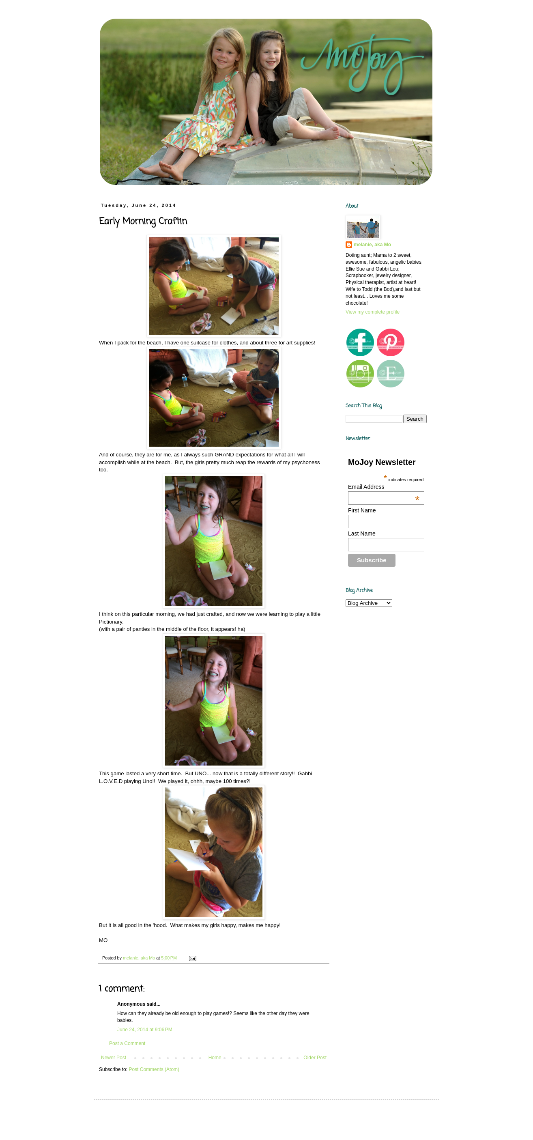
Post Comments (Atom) (154, 1069)
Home (214, 1057)
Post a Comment (127, 1043)
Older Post (315, 1057)
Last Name (362, 533)
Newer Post (113, 1057)
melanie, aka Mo (372, 244)
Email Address (383, 487)
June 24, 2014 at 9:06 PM (144, 1029)
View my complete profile (373, 312)
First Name (362, 510)
